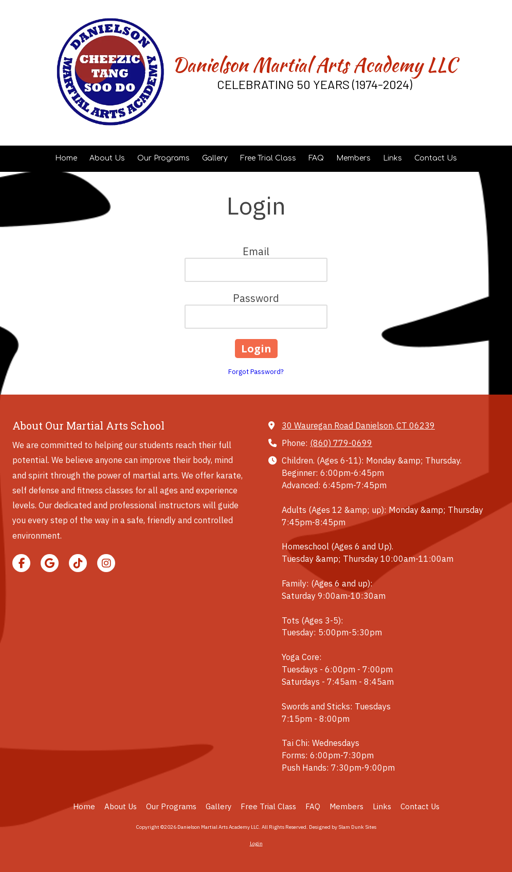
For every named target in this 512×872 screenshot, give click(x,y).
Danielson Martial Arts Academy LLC (314, 65)
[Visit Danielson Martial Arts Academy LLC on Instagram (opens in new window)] (106, 563)
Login (256, 843)
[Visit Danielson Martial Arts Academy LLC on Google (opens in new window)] (50, 563)
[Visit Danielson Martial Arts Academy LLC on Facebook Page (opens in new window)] (21, 563)
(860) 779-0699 (341, 442)
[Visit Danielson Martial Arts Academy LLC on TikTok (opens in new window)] (78, 563)
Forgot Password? (256, 371)
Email (256, 251)
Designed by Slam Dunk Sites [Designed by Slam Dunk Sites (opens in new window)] (342, 827)
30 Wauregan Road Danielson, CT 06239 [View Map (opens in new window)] (358, 425)
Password (256, 298)
